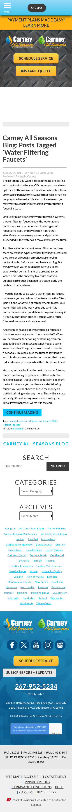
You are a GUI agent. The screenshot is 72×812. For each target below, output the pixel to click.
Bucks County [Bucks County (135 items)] (44, 544)
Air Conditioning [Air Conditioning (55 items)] (57, 528)
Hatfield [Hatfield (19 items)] (37, 560)
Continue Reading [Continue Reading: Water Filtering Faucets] (22, 412)
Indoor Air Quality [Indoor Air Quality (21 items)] (52, 571)
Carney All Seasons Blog (36, 443)
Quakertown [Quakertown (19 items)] (60, 592)
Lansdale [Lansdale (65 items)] (52, 576)
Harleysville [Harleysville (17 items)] (23, 560)
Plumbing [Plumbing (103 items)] (22, 592)
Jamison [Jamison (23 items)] (18, 576)
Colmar (12, 421)
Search (58, 466)
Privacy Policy (26, 730)
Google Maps (60, 645)
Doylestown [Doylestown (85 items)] (15, 549)
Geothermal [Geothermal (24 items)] (57, 555)
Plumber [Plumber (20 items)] (8, 592)
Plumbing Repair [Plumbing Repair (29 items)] (40, 592)
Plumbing (18, 428)
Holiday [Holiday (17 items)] (34, 571)
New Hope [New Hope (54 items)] (57, 581)
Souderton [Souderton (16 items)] (29, 597)
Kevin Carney (27, 176)
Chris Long (46, 172)
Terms (58, 733)
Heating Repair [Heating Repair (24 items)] (18, 571)
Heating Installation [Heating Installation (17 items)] (22, 565)
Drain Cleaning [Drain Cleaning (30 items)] (34, 549)
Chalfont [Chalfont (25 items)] (60, 544)
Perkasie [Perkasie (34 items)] (43, 587)
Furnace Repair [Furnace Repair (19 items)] (38, 555)
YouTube (36, 645)
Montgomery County (39, 421)
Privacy (53, 733)
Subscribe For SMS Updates (29, 673)
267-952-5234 (36, 686)
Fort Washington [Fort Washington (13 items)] (17, 555)
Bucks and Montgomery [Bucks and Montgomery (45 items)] (19, 544)
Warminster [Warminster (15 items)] (57, 597)
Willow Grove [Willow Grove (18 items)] (43, 603)
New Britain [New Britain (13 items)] (41, 581)
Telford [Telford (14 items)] (43, 597)
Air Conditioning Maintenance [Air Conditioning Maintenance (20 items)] (21, 533)
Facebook (12, 645)
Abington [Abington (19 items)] (10, 528)
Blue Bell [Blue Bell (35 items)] (33, 539)
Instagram (48, 645)
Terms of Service (38, 730)
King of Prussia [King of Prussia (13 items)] (35, 576)
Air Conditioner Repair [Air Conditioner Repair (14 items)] (31, 528)
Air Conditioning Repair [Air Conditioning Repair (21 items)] (54, 533)
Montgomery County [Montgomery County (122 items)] (19, 581)
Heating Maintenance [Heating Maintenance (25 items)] (48, 565)
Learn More (36, 25)
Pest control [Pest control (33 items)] (58, 587)
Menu (7, 11)
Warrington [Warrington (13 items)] (26, 603)
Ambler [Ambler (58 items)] (20, 539)
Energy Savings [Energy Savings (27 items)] (54, 549)
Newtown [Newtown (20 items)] (11, 587)
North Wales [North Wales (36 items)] (27, 587)
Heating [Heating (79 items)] (50, 560)
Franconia (22, 421)
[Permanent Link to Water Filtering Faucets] (21, 173)
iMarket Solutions (23, 800)
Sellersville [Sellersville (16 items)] (13, 597)
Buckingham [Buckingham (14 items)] (48, 539)
